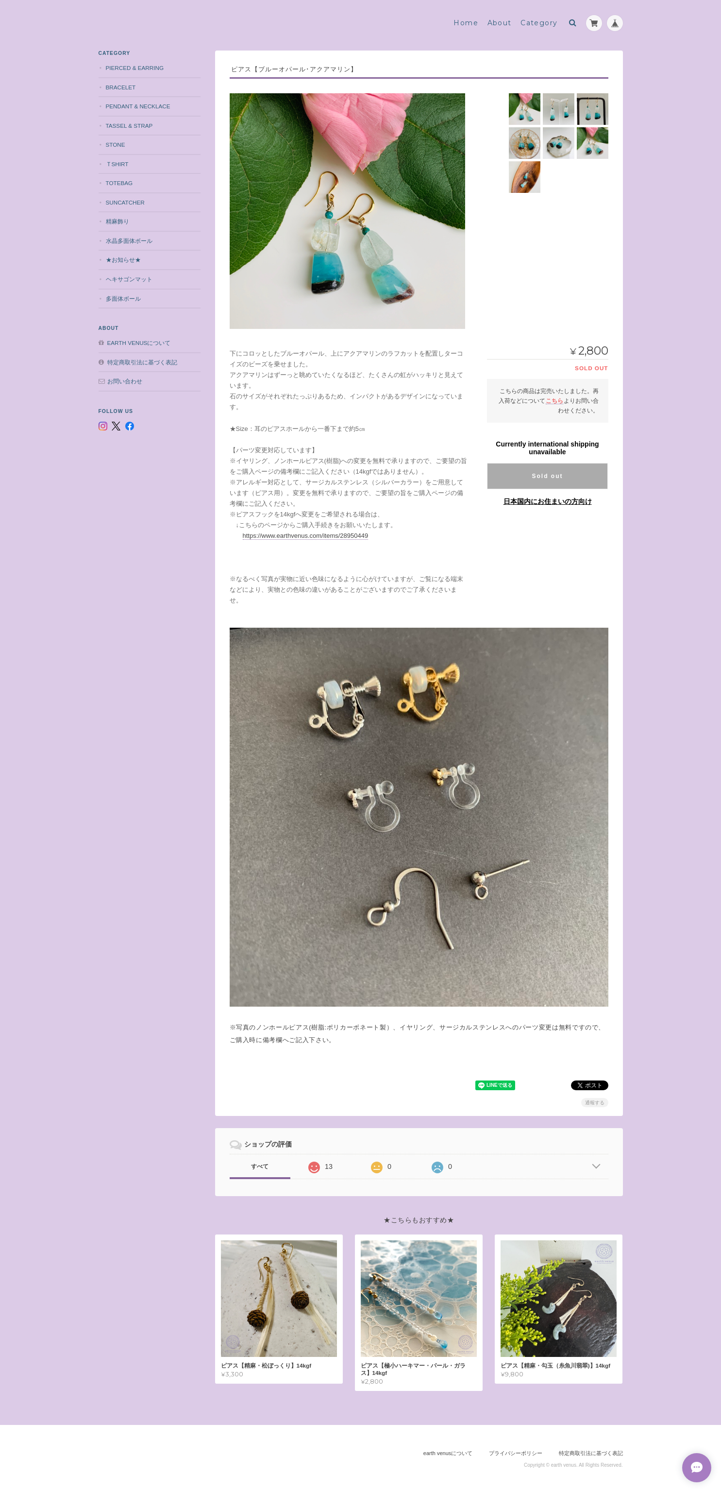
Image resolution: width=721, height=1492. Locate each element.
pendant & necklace (138, 106)
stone (115, 144)
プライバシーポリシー (515, 1453)
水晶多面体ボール (129, 241)
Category (538, 22)
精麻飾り (117, 221)
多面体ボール (123, 298)
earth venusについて (139, 343)
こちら (554, 400)
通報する (594, 1102)
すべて (259, 1166)
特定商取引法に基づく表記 (142, 362)
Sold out (547, 476)
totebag (119, 183)
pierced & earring (135, 68)
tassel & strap (129, 125)
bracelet (121, 87)
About (499, 22)
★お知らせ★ (123, 260)
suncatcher (125, 202)
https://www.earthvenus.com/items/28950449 (306, 535)
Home (465, 22)
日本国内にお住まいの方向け (547, 501)
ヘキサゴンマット (129, 279)
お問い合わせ (124, 381)
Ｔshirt (117, 164)
